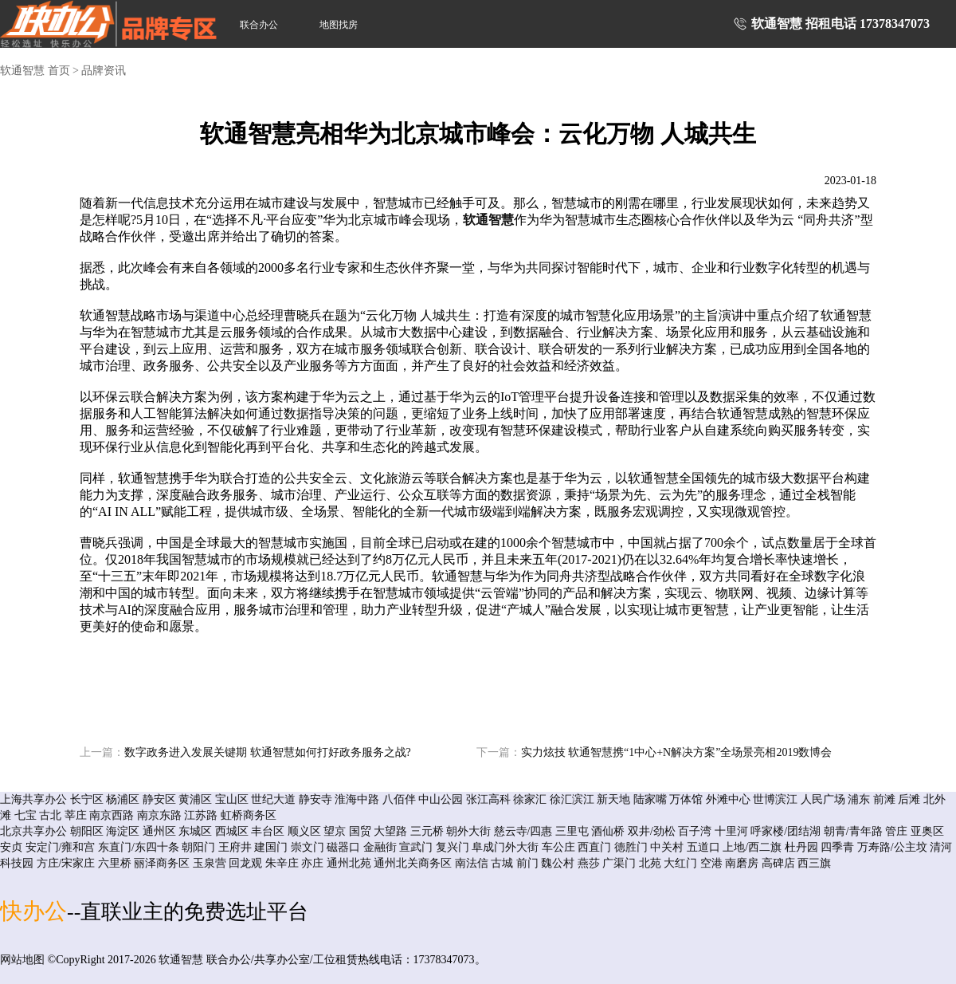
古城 (502, 863)
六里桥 (114, 863)
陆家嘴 (650, 799)
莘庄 (76, 815)
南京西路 (111, 815)
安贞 (11, 847)
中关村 (667, 847)
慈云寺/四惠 (523, 831)
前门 (527, 863)
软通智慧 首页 (35, 71)
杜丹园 (801, 847)
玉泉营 (209, 863)
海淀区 (122, 831)
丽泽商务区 (162, 863)
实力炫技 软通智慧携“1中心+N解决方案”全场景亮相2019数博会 (654, 752)
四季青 (837, 847)
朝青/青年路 (853, 831)
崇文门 (307, 847)
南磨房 (741, 863)
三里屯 (572, 831)
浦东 (859, 799)
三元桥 (427, 831)
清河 (941, 847)
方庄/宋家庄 (66, 863)
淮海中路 (357, 799)
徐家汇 (530, 799)
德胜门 (631, 847)
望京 (334, 831)
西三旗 (814, 863)
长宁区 (87, 799)
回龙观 (245, 863)
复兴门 (452, 847)
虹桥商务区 (248, 815)
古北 (50, 815)
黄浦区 (195, 799)
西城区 (232, 831)
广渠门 (619, 863)
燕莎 (589, 863)
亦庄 (312, 863)
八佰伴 (399, 799)
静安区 (159, 799)
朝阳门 (198, 847)
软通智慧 (488, 219)
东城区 (195, 831)
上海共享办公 (33, 799)
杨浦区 (122, 799)
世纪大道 (273, 799)
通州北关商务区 (413, 863)
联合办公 (259, 24)
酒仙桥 (608, 831)
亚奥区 (927, 831)
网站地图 (22, 960)
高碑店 (778, 863)
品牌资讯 (103, 71)
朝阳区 (87, 831)
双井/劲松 (652, 831)
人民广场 (823, 799)
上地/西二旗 (752, 847)
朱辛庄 (282, 863)
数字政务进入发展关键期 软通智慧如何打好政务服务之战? (245, 752)
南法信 (471, 863)
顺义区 (304, 831)
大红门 (680, 863)
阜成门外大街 (505, 847)
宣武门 (416, 847)
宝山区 (232, 799)
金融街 (380, 847)
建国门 (271, 847)
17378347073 (895, 23)
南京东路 (159, 815)
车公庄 (558, 847)
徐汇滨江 (572, 799)
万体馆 (686, 799)
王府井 (235, 847)
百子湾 (694, 831)
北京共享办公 (33, 831)
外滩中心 (728, 799)
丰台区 (267, 831)
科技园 (16, 863)
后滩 (909, 799)
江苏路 (200, 815)
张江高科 (488, 799)
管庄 (896, 831)
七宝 (25, 815)
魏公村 (557, 863)
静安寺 (315, 799)
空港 (711, 863)
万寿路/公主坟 (892, 847)
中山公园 (440, 799)
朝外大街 (468, 831)
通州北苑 (349, 863)
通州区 (159, 831)
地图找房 (338, 24)
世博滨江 (775, 799)
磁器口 (343, 847)
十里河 (731, 831)
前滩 (884, 799)
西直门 (594, 847)
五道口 (703, 847)
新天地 (613, 799)
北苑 (650, 863)
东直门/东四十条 (138, 847)
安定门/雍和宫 (60, 847)
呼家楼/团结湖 (785, 831)
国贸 (360, 831)
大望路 (390, 831)
